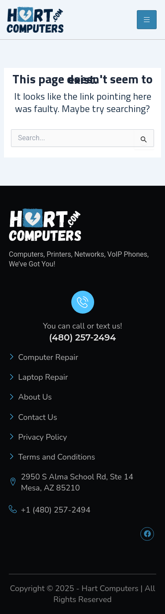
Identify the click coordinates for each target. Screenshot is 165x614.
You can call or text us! (82, 326)
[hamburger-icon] (147, 19)
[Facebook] (147, 534)
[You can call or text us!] (82, 302)
